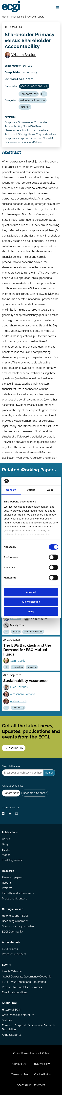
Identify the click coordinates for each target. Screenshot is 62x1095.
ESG (43, 94)
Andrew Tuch (18, 701)
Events (6, 964)
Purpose (25, 106)
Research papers (12, 877)
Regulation (32, 667)
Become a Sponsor (35, 793)
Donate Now (11, 793)
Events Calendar (12, 971)
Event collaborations (14, 992)
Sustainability (18, 708)
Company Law (29, 94)
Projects (7, 888)
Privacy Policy (41, 1063)
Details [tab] (31, 489)
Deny (31, 611)
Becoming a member (15, 921)
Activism (16, 632)
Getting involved (12, 909)
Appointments (11, 942)
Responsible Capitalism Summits (22, 987)
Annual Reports (11, 1034)
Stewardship (17, 667)
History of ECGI (11, 1009)
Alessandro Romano (22, 694)
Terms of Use (19, 1074)
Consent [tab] (11, 489)
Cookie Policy (42, 1074)
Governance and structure (18, 1014)
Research (8, 870)
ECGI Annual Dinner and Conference (24, 981)
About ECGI (9, 1003)
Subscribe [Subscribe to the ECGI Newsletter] (14, 748)
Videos (6, 854)
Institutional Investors (32, 100)
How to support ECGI (15, 915)
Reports (7, 882)
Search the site (11, 766)
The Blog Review (12, 860)
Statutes (7, 1020)
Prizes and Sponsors (14, 898)
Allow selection (31, 601)
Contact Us (19, 1063)
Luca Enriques (19, 687)
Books (6, 849)
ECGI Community (12, 931)
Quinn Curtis (17, 660)
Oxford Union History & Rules (31, 1053)
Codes (6, 839)
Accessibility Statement (31, 1085)
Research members (14, 954)
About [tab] (50, 489)
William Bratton (23, 55)
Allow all (31, 592)
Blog (5, 844)
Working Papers (35, 16)
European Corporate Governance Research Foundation (28, 1027)
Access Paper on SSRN (34, 86)
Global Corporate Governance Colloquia (26, 976)
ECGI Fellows (10, 948)
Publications (17, 16)
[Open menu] (57, 7)
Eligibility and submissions (18, 893)
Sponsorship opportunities (18, 926)
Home (5, 16)
